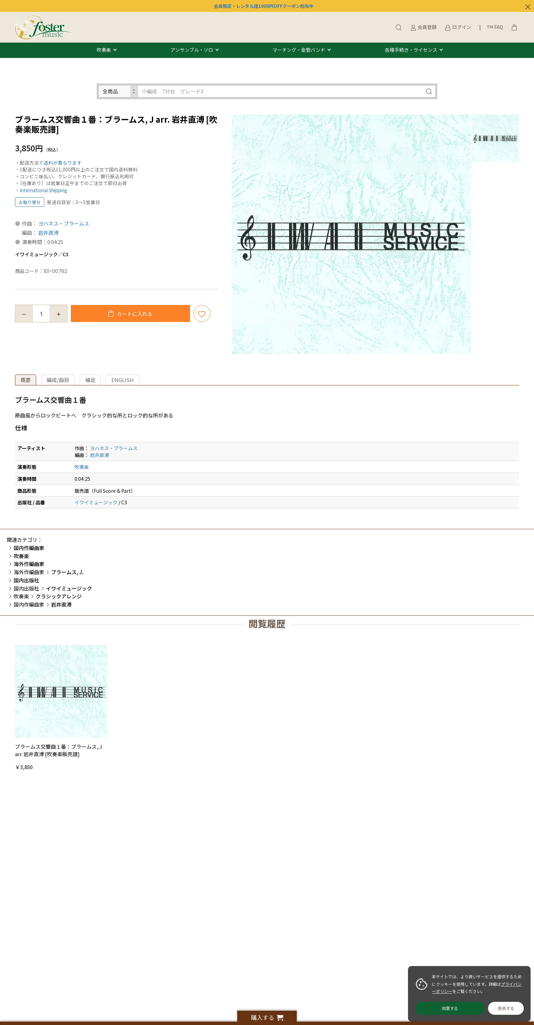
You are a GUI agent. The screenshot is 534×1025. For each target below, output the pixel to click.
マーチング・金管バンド (298, 50)
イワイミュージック (96, 502)
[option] (351, 234)
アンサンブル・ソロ (192, 50)
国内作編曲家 (29, 604)
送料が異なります (63, 162)
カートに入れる (134, 313)
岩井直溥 (48, 232)
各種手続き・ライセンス (411, 50)
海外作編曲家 (29, 572)
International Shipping (43, 190)
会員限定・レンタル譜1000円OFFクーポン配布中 (264, 6)
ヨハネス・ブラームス (63, 223)
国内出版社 (26, 588)
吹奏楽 (104, 50)
